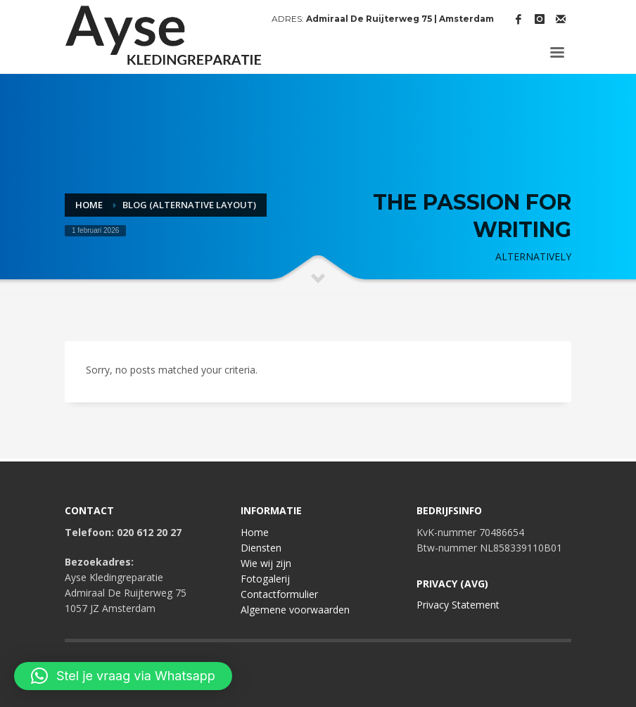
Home (255, 532)
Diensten (261, 547)
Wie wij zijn (266, 563)
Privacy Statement (458, 604)
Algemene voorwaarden (295, 609)
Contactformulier (279, 594)
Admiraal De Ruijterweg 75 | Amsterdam (400, 18)
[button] (123, 676)
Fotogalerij (265, 578)
